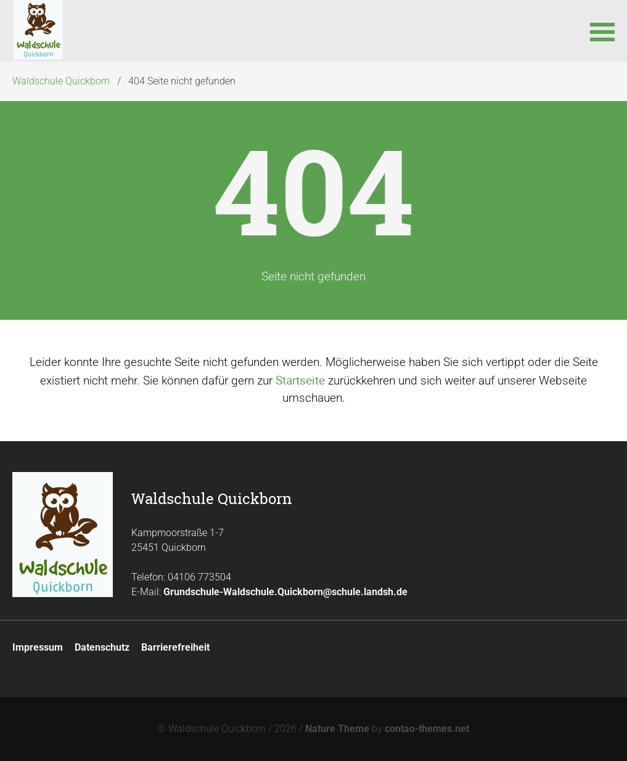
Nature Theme (337, 729)
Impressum (37, 647)
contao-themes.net (427, 729)
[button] (602, 30)
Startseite (300, 380)
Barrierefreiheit (175, 647)
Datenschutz (102, 647)
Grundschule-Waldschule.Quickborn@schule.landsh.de (285, 592)
